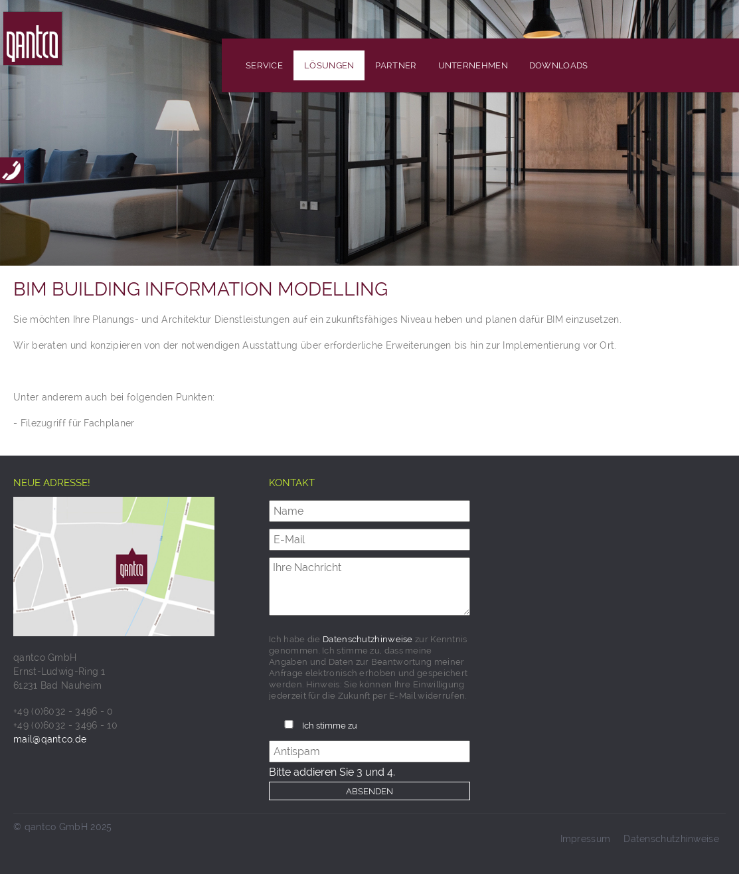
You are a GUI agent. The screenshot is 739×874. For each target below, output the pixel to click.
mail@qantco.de (49, 739)
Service (264, 65)
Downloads (558, 65)
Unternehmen (473, 65)
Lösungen (329, 65)
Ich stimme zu (329, 726)
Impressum (585, 838)
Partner (395, 65)
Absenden (369, 791)
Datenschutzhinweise (368, 639)
